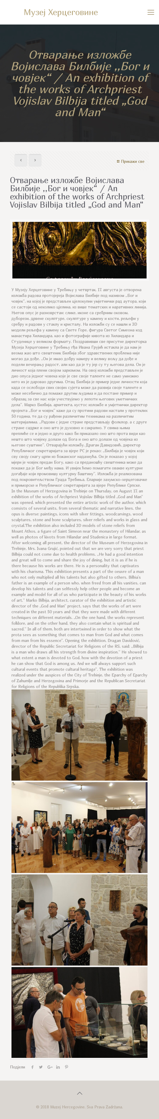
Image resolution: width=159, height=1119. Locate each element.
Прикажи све (129, 161)
